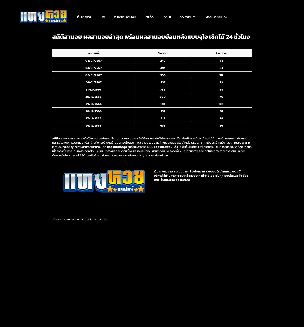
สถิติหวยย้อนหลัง (216, 17)
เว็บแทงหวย (84, 17)
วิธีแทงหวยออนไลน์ (124, 17)
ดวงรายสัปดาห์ (188, 17)
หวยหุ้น (166, 17)
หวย (102, 17)
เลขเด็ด (149, 17)
